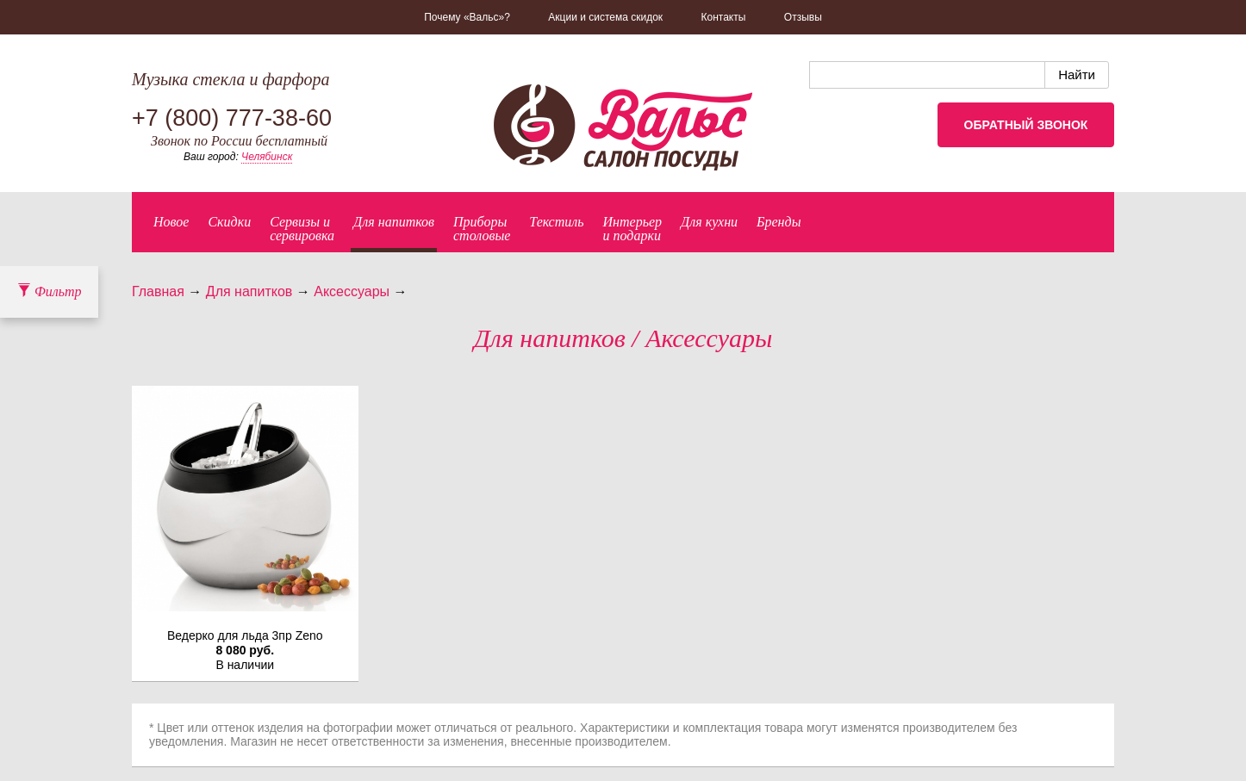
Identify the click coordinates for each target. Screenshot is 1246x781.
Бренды (779, 221)
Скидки (229, 221)
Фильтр (49, 291)
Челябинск (266, 157)
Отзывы (803, 17)
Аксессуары (351, 291)
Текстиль (556, 221)
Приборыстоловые (481, 228)
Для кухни (709, 221)
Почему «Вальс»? (467, 17)
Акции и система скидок (605, 17)
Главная (158, 291)
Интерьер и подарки (633, 228)
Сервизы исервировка (302, 228)
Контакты (723, 17)
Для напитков (393, 221)
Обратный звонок (1026, 125)
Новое (171, 221)
